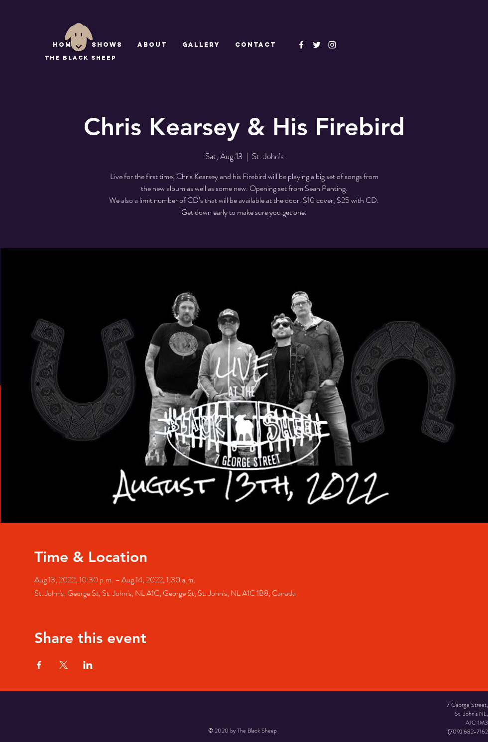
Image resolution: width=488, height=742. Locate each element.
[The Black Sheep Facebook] (301, 45)
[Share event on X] (63, 665)
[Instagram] (332, 45)
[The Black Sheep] (317, 45)
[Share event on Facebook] (39, 665)
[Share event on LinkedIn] (88, 665)
